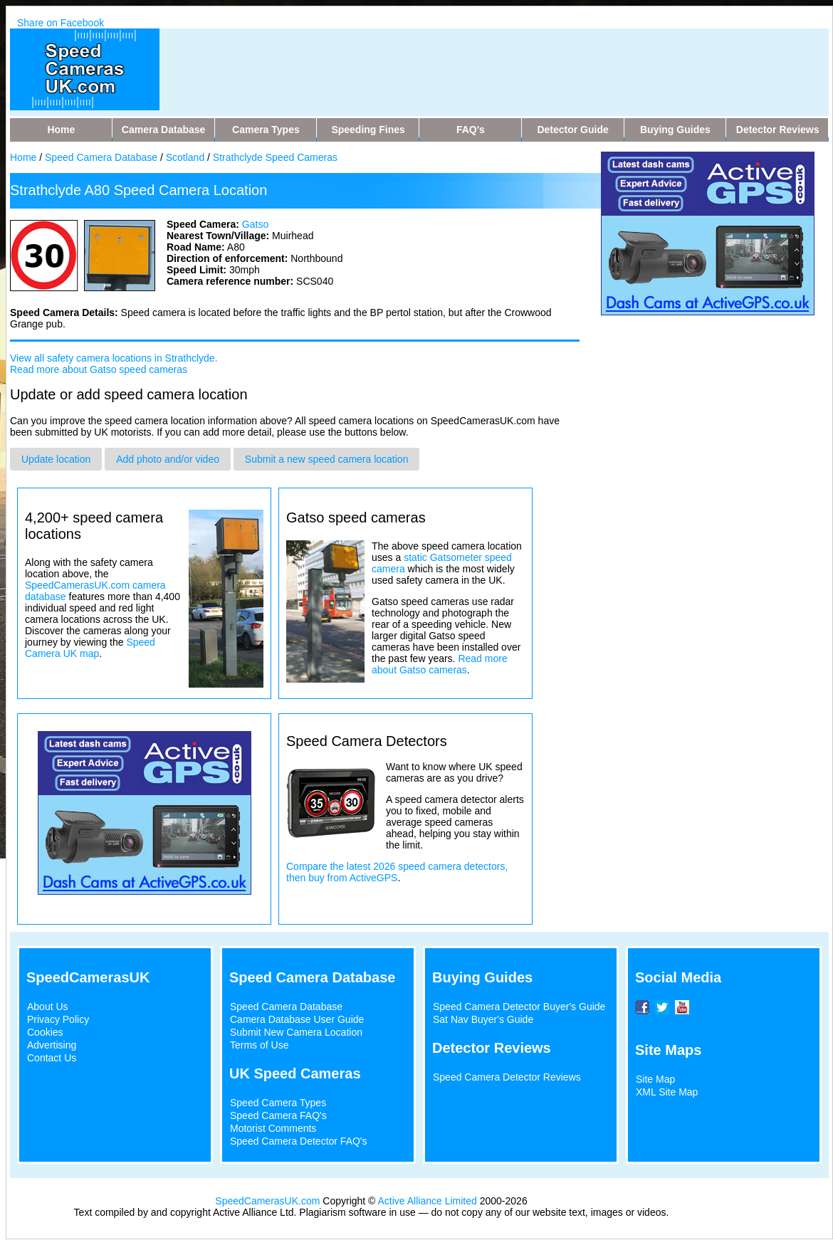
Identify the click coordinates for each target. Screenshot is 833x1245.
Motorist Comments (273, 1128)
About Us (47, 1006)
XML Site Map (667, 1092)
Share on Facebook (60, 22)
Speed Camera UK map (90, 647)
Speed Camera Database (101, 157)
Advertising (51, 1045)
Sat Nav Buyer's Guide (483, 1019)
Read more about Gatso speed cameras (98, 369)
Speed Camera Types (278, 1102)
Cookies (45, 1032)
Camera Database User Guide (297, 1019)
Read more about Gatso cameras (440, 664)
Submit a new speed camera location (327, 459)
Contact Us (51, 1057)
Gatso (255, 224)
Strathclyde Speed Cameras (275, 157)
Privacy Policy (58, 1019)
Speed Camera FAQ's (278, 1115)
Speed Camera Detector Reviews (507, 1077)
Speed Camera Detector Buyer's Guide (519, 1006)
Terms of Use (259, 1045)
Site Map (655, 1079)
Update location (55, 459)
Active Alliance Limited (427, 1201)
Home (23, 157)
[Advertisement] (447, 60)
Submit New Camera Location (296, 1032)
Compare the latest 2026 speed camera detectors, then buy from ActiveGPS (397, 872)
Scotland (185, 157)
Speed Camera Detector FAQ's (298, 1141)
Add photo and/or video (167, 459)
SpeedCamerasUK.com (267, 1201)
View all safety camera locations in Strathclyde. (114, 358)
